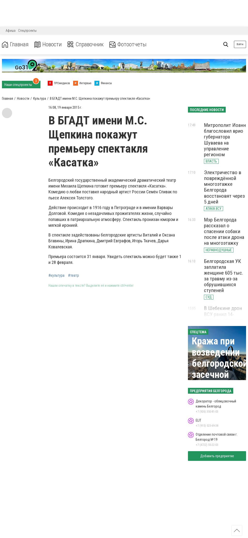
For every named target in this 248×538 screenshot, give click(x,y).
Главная (15, 44)
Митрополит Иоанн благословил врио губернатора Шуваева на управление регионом (225, 139)
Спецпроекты (27, 31)
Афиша (11, 31)
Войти (240, 44)
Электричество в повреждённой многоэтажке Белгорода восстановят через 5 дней (224, 187)
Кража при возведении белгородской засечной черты (220, 363)
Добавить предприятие (217, 456)
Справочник (86, 44)
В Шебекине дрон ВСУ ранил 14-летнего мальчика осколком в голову (225, 317)
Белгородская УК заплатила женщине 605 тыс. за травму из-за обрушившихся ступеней (223, 275)
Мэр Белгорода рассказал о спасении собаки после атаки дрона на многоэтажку (224, 231)
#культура (56, 275)
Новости (48, 44)
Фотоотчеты (128, 44)
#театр (73, 275)
